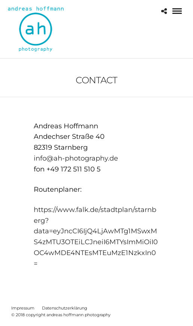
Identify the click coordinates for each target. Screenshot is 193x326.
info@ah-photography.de (76, 158)
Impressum (22, 308)
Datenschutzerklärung (64, 308)
